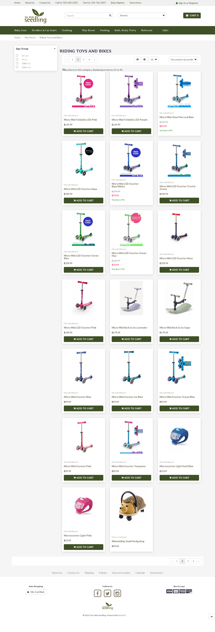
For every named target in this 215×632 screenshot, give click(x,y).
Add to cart (83, 131)
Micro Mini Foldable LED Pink (80, 119)
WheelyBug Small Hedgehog (128, 541)
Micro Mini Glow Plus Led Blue (177, 117)
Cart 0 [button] (192, 15)
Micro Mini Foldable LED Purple (129, 119)
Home (17, 37)
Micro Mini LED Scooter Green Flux (129, 254)
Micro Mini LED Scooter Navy (176, 258)
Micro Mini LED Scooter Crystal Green (177, 187)
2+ (23, 55)
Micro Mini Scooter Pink (77, 466)
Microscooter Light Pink (78, 535)
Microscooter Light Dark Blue (176, 466)
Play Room (30, 37)
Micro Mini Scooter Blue (77, 396)
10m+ (25, 63)
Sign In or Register (187, 3)
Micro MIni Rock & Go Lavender (129, 327)
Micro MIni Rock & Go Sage (175, 327)
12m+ (25, 67)
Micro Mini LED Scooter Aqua (80, 189)
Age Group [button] (35, 48)
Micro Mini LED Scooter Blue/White (125, 185)
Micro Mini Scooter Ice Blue (127, 396)
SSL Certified (35, 591)
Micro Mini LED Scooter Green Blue (81, 257)
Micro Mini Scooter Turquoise (129, 466)
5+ (23, 59)
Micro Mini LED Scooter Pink (80, 327)
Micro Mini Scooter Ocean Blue (177, 396)
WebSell (122, 615)
